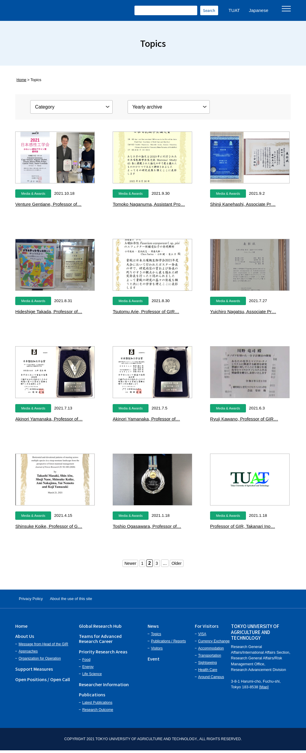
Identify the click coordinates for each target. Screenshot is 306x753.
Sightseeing (207, 665)
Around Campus (211, 679)
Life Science (92, 676)
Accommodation (211, 651)
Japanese (258, 10)
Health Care (207, 672)
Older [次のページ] (178, 563)
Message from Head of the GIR (43, 647)
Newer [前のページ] (129, 563)
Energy (88, 669)
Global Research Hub (100, 628)
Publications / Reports (168, 643)
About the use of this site (85, 599)
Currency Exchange (214, 643)
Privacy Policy (35, 599)
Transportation (209, 658)
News (153, 628)
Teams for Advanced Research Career (100, 641)
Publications (92, 697)
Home (20, 80)
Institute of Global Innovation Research (71, 10)
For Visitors (206, 628)
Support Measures (34, 671)
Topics (156, 636)
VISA (202, 636)
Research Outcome (97, 712)
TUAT (234, 10)
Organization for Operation (40, 661)
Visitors (157, 651)
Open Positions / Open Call (42, 681)
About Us (24, 638)
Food (86, 662)
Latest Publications (97, 705)
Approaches (28, 654)
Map (264, 689)
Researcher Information (104, 687)
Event (154, 661)
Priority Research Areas (103, 654)
